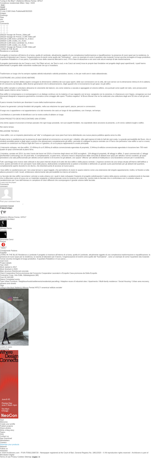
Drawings (4, 15)
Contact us (4, 436)
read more (4, 261)
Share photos (5, 428)
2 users (9, 347)
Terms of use (5, 457)
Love (2, 21)
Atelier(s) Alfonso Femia (24, 288)
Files (2, 17)
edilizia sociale (56, 288)
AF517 (37, 288)
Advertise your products (9, 444)
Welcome (4, 422)
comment (4, 206)
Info (1, 19)
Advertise (4, 451)
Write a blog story (7, 430)
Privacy (14, 457)
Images (3, 13)
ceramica (45, 288)
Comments (4, 23)
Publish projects (6, 426)
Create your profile (7, 424)
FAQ (2, 434)
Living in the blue (7, 288)
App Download (6, 438)
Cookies (20, 457)
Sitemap (28, 457)
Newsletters (5, 440)
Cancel (11, 206)
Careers (3, 442)
